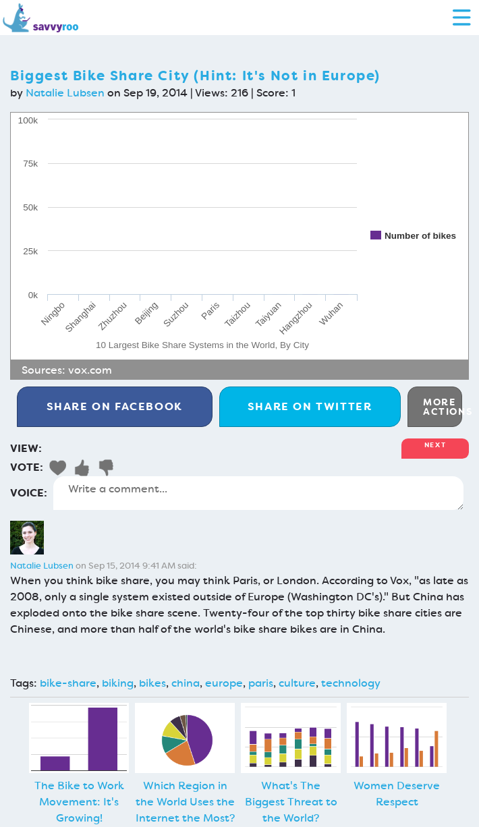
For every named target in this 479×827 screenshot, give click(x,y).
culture (297, 683)
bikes (152, 683)
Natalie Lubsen (65, 93)
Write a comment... (258, 493)
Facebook (115, 406)
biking (118, 683)
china (185, 683)
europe (224, 683)
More (442, 407)
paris (260, 683)
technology (351, 683)
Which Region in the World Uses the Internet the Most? (185, 801)
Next (435, 444)
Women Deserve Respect (397, 793)
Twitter (310, 406)
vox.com (90, 370)
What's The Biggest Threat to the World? (291, 801)
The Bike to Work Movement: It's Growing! (79, 801)
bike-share (68, 683)
